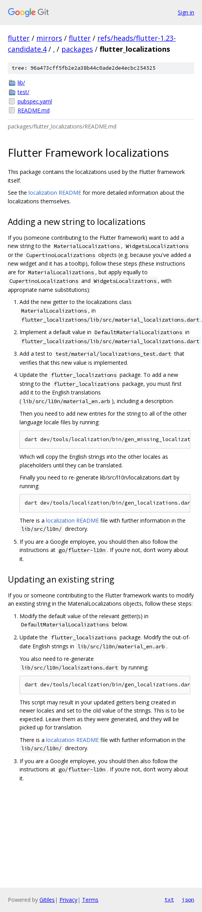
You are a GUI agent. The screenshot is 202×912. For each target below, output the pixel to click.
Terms (90, 899)
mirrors (49, 38)
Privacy (68, 899)
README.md (34, 110)
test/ (23, 92)
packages (77, 49)
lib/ (21, 82)
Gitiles (47, 899)
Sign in (186, 12)
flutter (19, 38)
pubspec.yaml (35, 101)
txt (169, 899)
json (188, 899)
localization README (55, 192)
